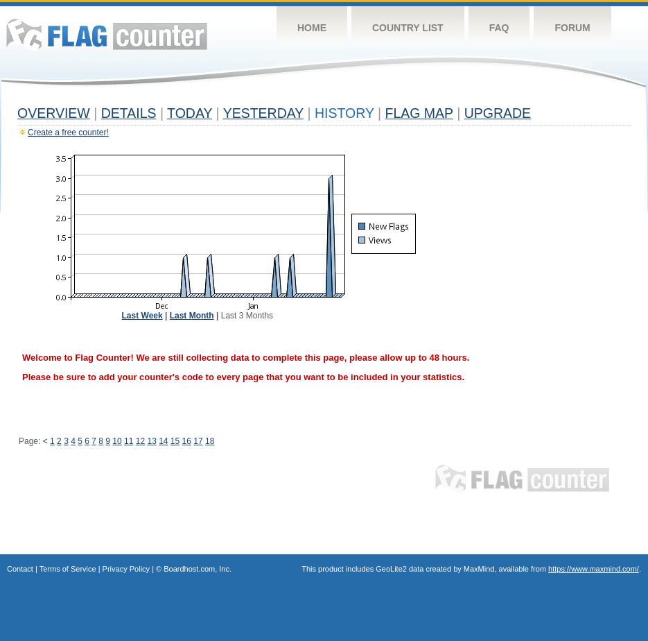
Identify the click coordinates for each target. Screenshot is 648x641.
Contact (20, 569)
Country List (408, 27)
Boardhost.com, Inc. (197, 569)
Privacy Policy (126, 569)
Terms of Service (68, 569)
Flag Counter (106, 34)
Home (311, 27)
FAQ (499, 27)
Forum (572, 27)
